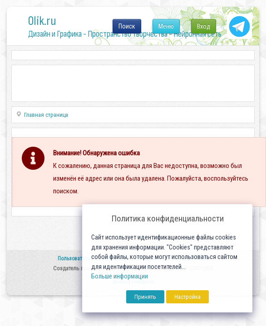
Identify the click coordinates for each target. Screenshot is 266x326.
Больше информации (119, 276)
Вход (203, 26)
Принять (145, 296)
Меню (166, 26)
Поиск (126, 26)
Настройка (187, 296)
